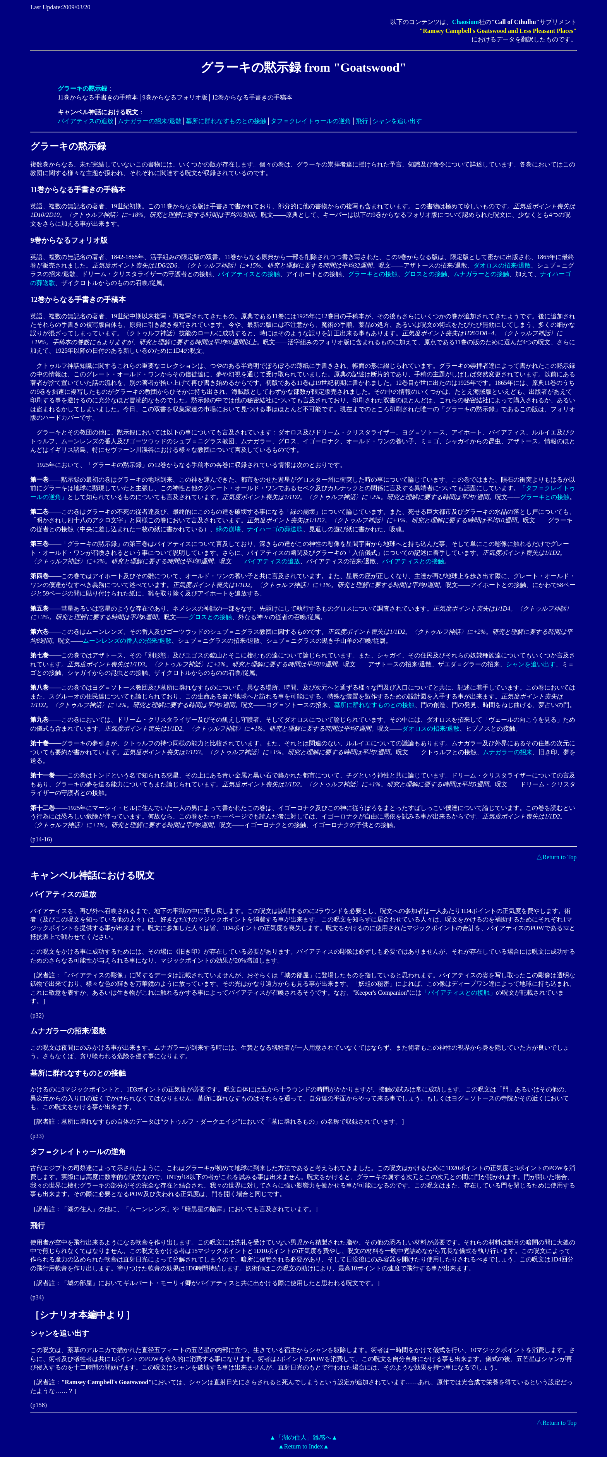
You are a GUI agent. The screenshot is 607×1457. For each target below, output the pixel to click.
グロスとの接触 (425, 274)
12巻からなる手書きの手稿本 (78, 299)
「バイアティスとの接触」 (459, 992)
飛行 (362, 121)
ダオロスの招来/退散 (502, 265)
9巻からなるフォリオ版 (68, 240)
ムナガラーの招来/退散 (149, 121)
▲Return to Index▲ (303, 1446)
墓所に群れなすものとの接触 (226, 121)
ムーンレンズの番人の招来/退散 (127, 640)
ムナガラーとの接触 (481, 274)
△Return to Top (556, 857)
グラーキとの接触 (373, 274)
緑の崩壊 (228, 529)
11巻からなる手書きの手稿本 (77, 189)
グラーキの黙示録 (68, 146)
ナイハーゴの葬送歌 (275, 529)
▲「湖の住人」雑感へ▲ (303, 1437)
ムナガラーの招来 (507, 752)
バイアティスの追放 (85, 121)
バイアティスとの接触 (249, 274)
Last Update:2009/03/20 (60, 7)
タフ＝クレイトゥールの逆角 (311, 121)
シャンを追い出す (397, 121)
